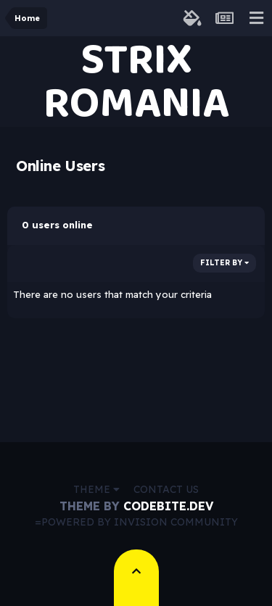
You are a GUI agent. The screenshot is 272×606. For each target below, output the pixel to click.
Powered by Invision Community (139, 521)
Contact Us (166, 489)
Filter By (224, 262)
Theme (96, 489)
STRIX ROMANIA (136, 81)
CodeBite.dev (168, 506)
